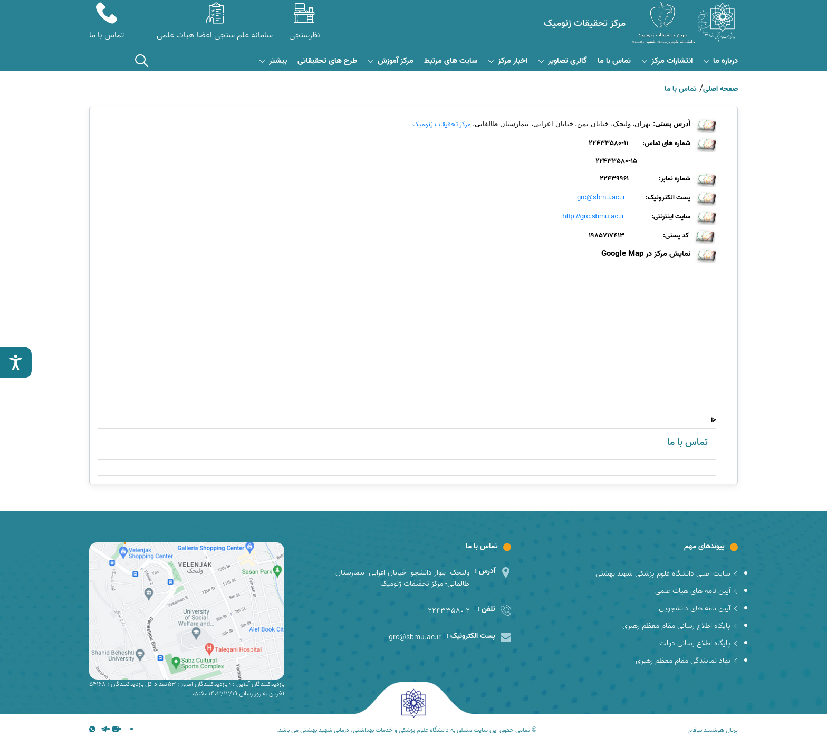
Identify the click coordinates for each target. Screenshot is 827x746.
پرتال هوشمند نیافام (713, 730)
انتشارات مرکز (667, 60)
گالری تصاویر (562, 60)
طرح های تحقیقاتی (327, 60)
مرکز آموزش (391, 60)
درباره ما (720, 60)
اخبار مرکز (507, 60)
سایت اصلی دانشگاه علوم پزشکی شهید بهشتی (666, 573)
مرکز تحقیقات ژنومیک (441, 124)
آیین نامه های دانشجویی (698, 608)
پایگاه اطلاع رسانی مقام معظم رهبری (680, 626)
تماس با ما (614, 60)
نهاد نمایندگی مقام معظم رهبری (687, 660)
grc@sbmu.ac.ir (601, 197)
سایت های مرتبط (450, 60)
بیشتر (273, 60)
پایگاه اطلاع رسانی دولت (698, 643)
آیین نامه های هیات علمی (696, 591)
